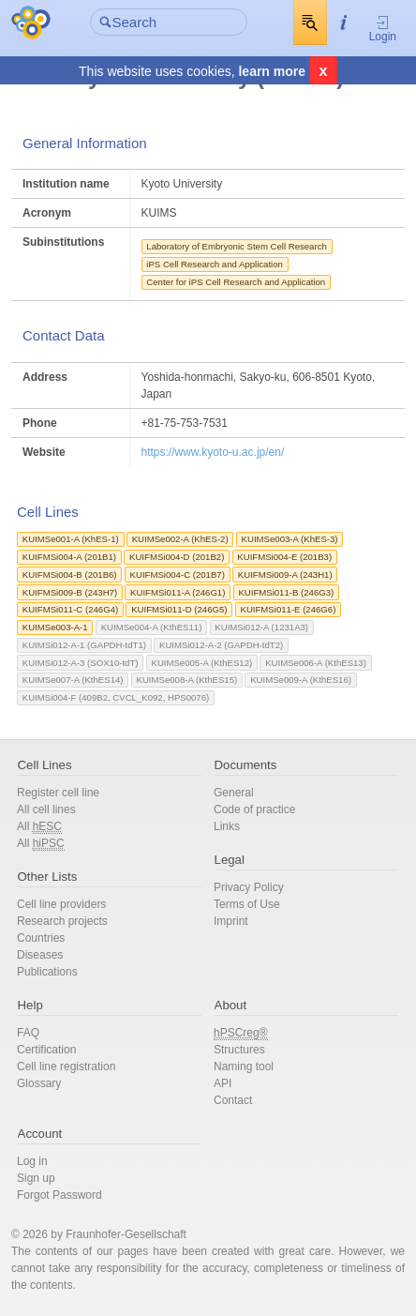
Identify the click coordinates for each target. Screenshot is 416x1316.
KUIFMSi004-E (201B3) (284, 557)
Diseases (40, 954)
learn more (271, 71)
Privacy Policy (249, 887)
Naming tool (244, 1066)
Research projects (62, 921)
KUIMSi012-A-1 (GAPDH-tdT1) (84, 645)
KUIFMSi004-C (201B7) (177, 574)
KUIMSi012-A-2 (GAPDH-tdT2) (221, 645)
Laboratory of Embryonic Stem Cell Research (236, 246)
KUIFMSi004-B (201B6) (69, 574)
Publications (47, 971)
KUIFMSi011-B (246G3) (286, 592)
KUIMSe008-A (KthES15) (187, 679)
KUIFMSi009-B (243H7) (69, 592)
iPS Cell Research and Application (214, 264)
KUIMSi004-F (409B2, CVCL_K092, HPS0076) (115, 697)
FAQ (28, 1032)
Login (382, 28)
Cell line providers (61, 904)
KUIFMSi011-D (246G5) (179, 609)
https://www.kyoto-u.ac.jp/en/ (213, 452)
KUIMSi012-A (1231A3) (261, 627)
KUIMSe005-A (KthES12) (201, 663)
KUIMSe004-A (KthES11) (151, 627)
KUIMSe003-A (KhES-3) (290, 539)
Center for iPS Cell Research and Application (235, 282)
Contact (233, 1100)
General (234, 792)
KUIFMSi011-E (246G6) (288, 609)
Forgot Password (59, 1195)
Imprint (231, 921)
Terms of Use (247, 904)
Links (227, 826)
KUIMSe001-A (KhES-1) (70, 539)
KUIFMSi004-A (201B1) (69, 557)
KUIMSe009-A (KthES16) (300, 679)
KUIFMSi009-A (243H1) (285, 574)
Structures (239, 1049)
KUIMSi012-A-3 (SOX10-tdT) (80, 663)
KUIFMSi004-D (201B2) (176, 557)
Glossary (39, 1083)
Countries (41, 938)
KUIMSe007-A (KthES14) (73, 679)
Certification (46, 1049)
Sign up (36, 1178)
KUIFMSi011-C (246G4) (70, 609)
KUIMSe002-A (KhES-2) (180, 539)
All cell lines (46, 809)
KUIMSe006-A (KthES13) (315, 663)
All (39, 827)
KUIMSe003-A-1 (55, 627)
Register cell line (58, 792)
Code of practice (254, 809)
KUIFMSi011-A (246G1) (177, 592)
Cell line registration (66, 1066)
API (222, 1083)
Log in (32, 1161)
